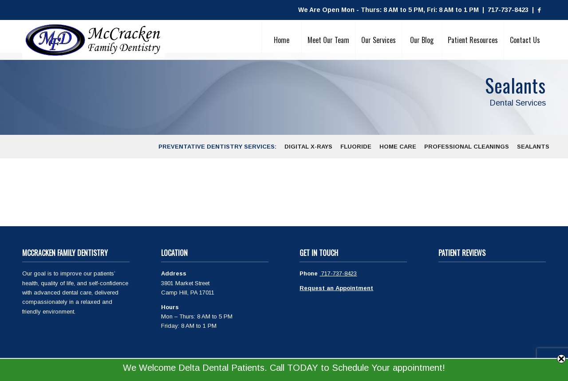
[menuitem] (281, 39)
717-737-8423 (338, 273)
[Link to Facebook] (539, 10)
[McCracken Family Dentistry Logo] (93, 39)
